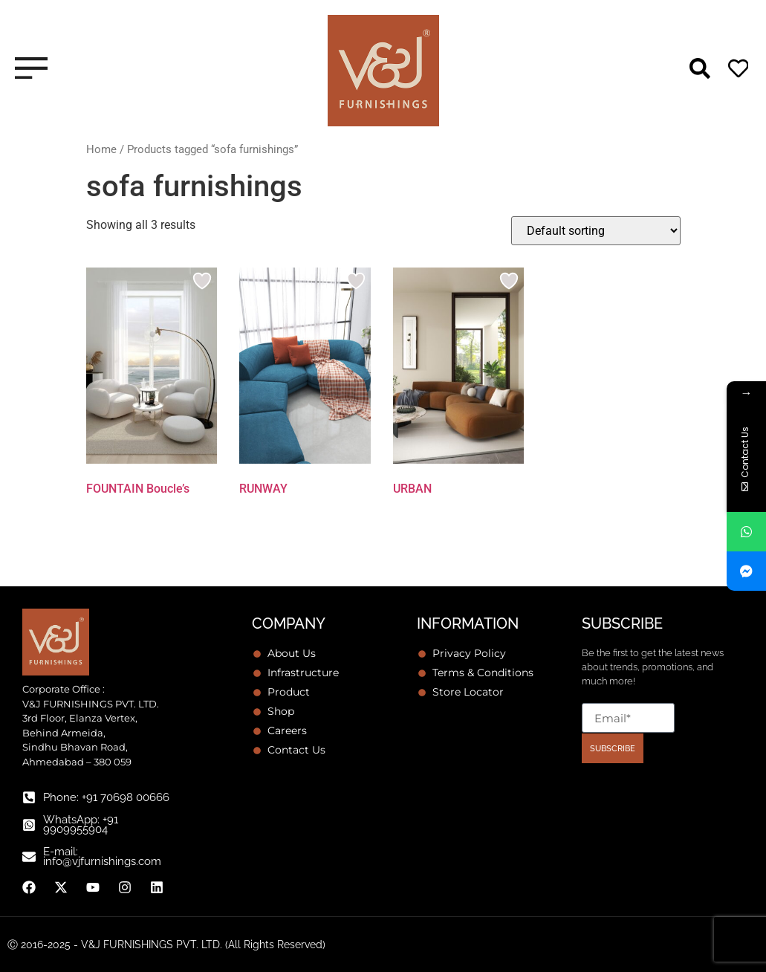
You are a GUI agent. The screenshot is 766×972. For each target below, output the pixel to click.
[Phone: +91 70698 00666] (29, 797)
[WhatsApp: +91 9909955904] (29, 825)
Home (101, 149)
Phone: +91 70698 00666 (106, 797)
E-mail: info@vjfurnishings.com (102, 856)
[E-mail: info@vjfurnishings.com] (29, 857)
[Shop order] (596, 230)
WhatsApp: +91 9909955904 (80, 824)
